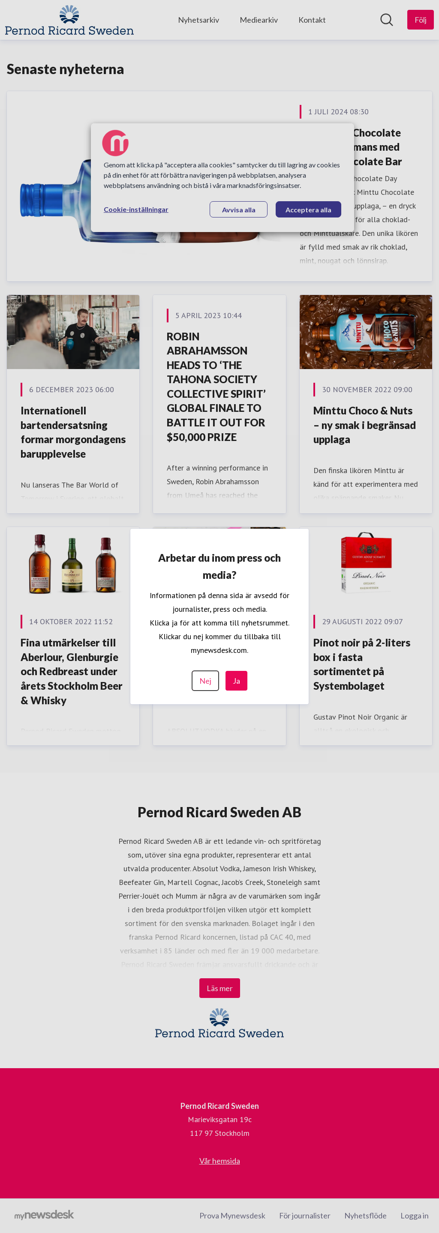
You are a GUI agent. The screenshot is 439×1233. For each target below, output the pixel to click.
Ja (236, 680)
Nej (205, 680)
